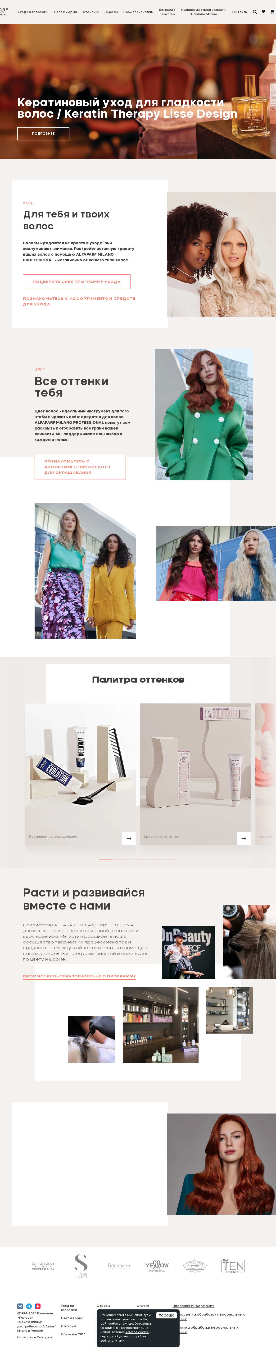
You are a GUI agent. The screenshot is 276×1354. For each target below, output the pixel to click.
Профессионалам (138, 12)
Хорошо (166, 1315)
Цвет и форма (65, 12)
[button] (204, 414)
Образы (111, 12)
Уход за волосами (33, 12)
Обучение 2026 (73, 1334)
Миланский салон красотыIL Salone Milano (203, 12)
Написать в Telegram (34, 1337)
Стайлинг (91, 12)
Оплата (143, 1305)
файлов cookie (137, 1332)
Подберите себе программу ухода (77, 282)
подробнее (43, 133)
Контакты (240, 12)
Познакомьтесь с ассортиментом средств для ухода (79, 301)
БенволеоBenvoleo (167, 12)
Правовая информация (193, 1306)
